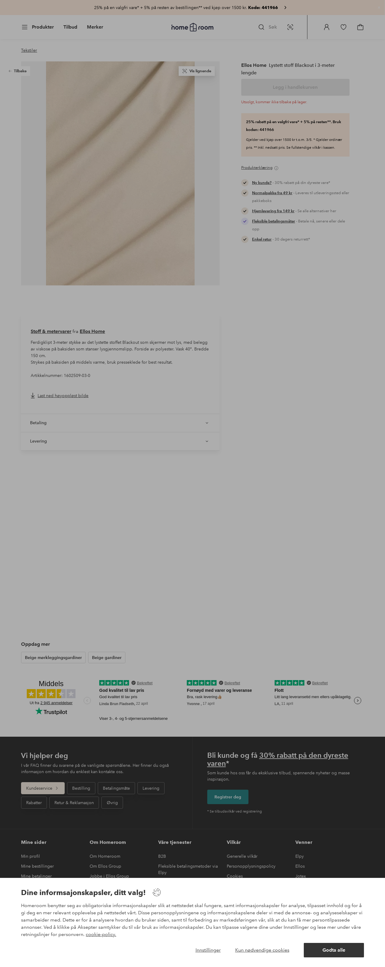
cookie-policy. (101, 934)
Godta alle (333, 950)
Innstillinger (208, 950)
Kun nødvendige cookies (262, 950)
